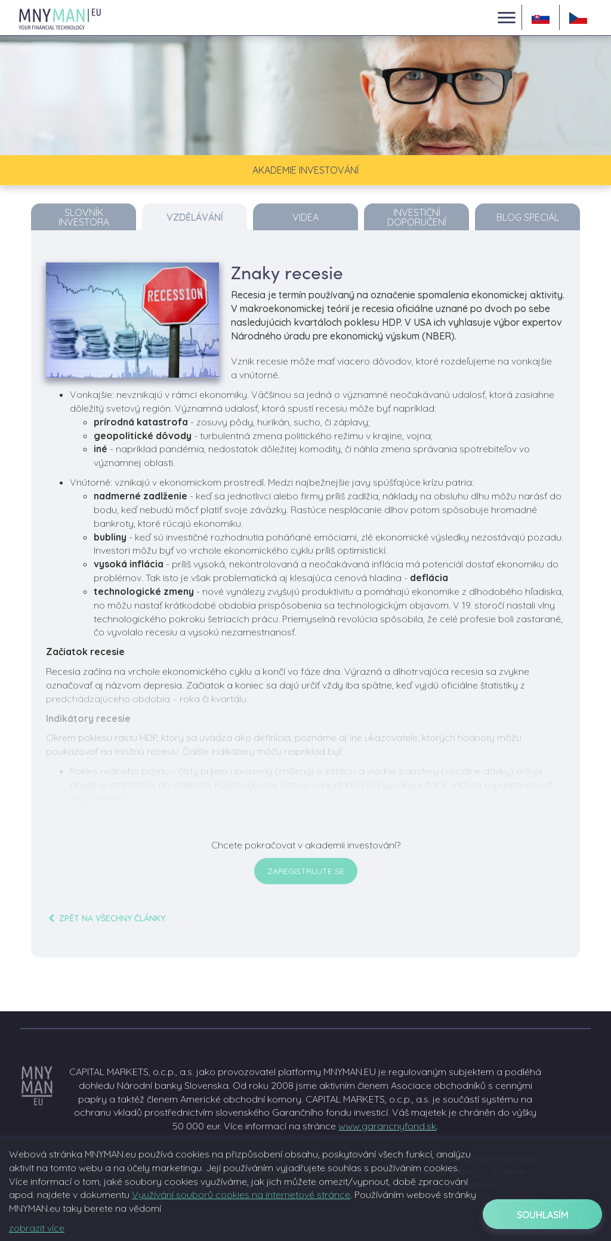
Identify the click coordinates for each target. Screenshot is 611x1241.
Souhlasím (543, 1215)
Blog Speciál (527, 217)
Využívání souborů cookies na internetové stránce (241, 1194)
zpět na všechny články (105, 918)
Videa (305, 217)
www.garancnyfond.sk (387, 1126)
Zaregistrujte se (305, 871)
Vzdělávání (194, 217)
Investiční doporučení (416, 217)
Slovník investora (83, 217)
